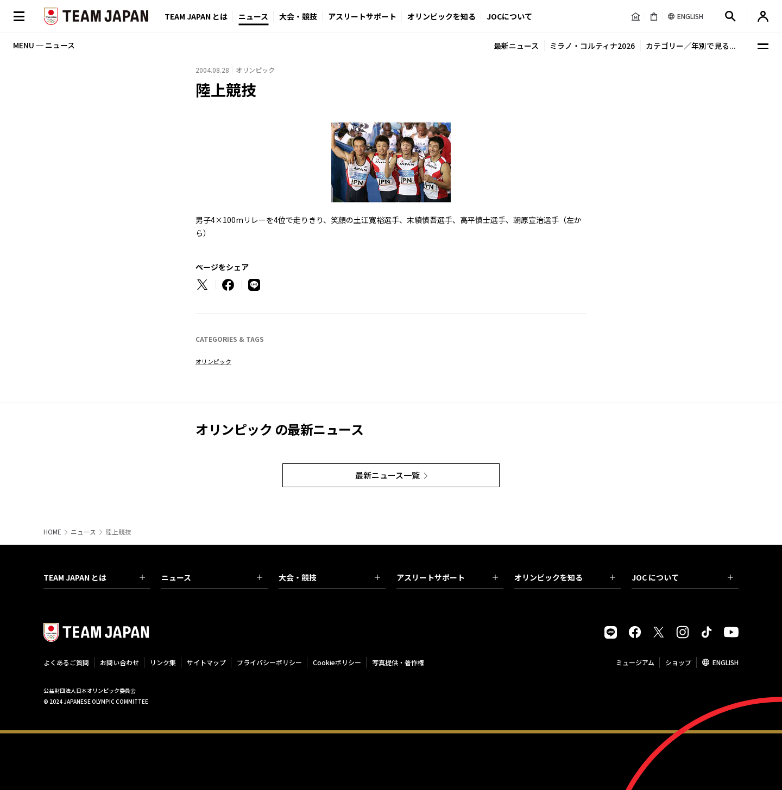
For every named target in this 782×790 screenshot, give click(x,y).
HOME (52, 531)
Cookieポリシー (337, 662)
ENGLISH (725, 662)
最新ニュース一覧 (387, 475)
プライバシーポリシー (269, 662)
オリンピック (213, 361)
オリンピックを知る (441, 16)
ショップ (678, 662)
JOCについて (509, 16)
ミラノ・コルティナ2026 (592, 45)
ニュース (253, 16)
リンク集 (163, 662)
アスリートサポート (362, 16)
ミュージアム (635, 662)
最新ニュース (516, 45)
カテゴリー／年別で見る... (691, 45)
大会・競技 (329, 577)
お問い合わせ (119, 662)
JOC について (682, 577)
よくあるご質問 (66, 662)
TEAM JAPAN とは (94, 577)
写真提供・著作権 (398, 662)
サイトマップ (206, 662)
